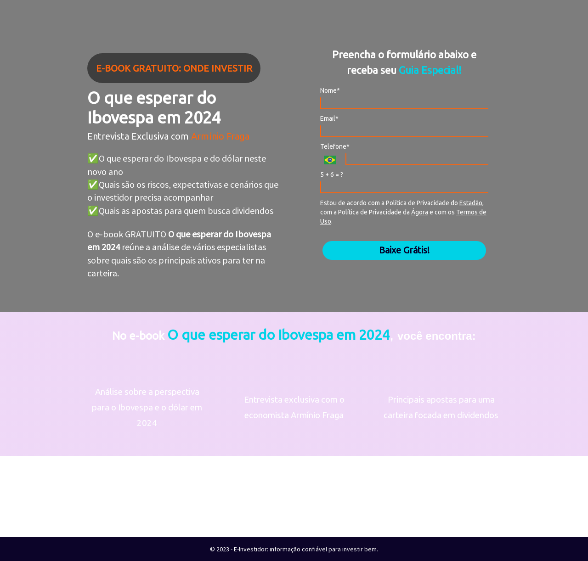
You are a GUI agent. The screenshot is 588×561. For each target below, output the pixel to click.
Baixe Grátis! (404, 250)
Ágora (419, 212)
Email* (329, 118)
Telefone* (335, 146)
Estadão (470, 203)
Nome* (330, 90)
